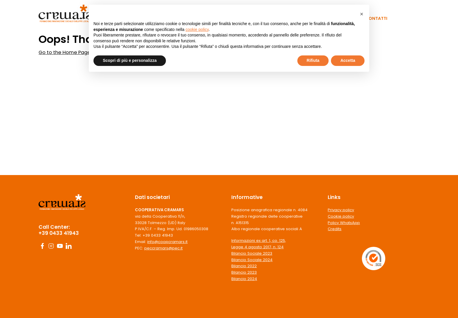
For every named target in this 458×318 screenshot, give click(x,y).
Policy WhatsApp (344, 223)
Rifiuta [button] (313, 60)
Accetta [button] (347, 60)
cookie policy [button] (197, 29)
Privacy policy (341, 210)
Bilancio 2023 (244, 272)
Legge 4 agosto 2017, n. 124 (257, 247)
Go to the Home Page (65, 52)
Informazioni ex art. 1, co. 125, (258, 240)
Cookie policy (341, 216)
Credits (334, 229)
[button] (361, 14)
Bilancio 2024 (244, 279)
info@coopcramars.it (167, 241)
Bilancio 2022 (244, 266)
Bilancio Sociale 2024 (252, 260)
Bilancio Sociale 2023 (251, 253)
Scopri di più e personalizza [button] (130, 60)
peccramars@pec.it (163, 248)
